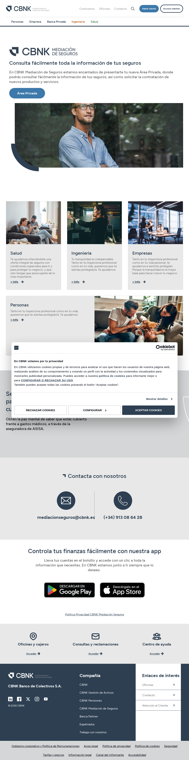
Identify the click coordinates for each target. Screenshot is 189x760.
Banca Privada (56, 21)
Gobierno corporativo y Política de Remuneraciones (45, 746)
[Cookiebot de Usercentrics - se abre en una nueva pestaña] (158, 347)
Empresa (35, 21)
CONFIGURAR (94, 410)
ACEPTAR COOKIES (148, 410)
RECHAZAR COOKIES (40, 410)
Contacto (120, 8)
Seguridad (170, 746)
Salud (94, 21)
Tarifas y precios (53, 754)
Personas (17, 21)
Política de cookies (147, 746)
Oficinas (104, 8)
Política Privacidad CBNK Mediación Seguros (94, 614)
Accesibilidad (137, 754)
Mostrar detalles (157, 398)
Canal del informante (110, 754)
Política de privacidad (116, 746)
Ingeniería (78, 21)
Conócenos (86, 8)
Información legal (80, 754)
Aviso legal (91, 746)
